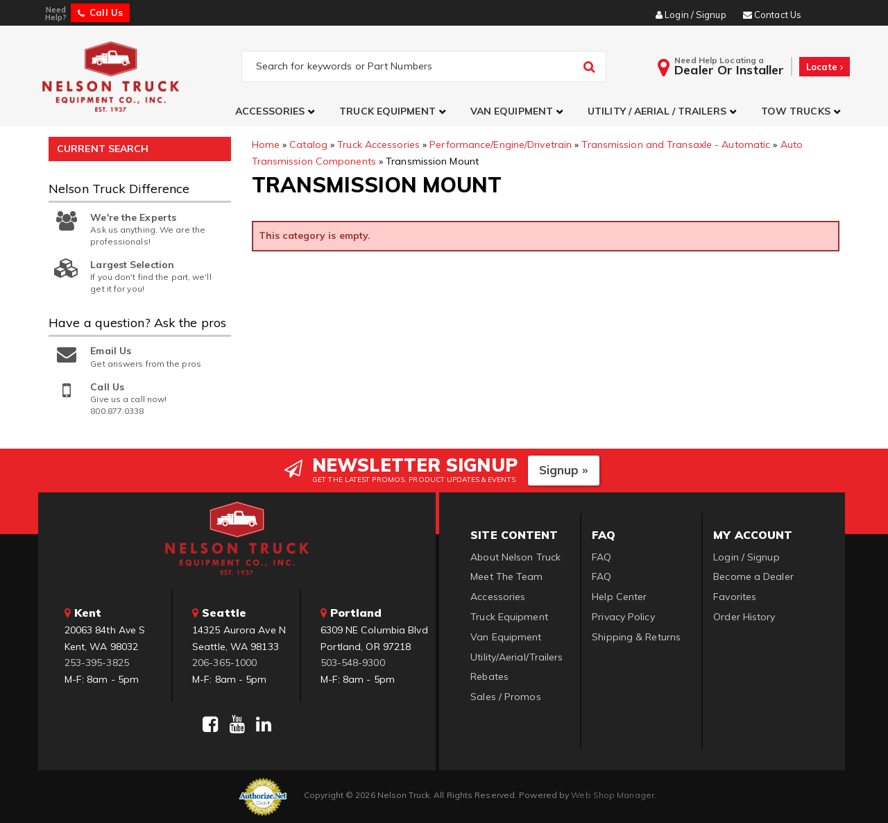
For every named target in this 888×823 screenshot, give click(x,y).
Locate (824, 66)
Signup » (563, 470)
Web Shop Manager (612, 795)
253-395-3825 (97, 662)
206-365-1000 (224, 662)
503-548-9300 (353, 662)
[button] (277, 111)
